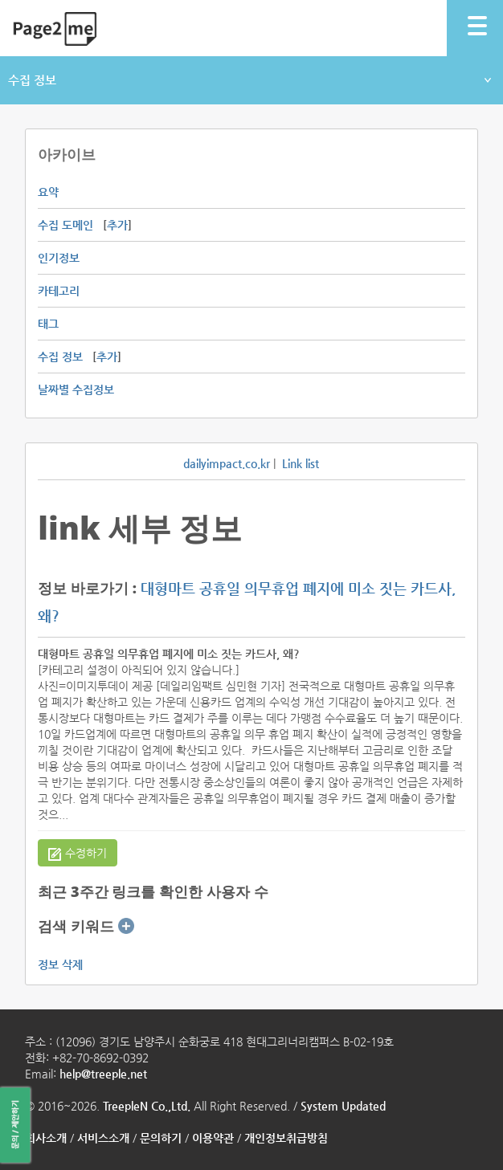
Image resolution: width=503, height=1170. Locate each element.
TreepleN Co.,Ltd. (146, 1105)
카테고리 (59, 290)
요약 (48, 191)
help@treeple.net (103, 1073)
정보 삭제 (60, 964)
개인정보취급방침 (286, 1137)
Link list (300, 463)
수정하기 (77, 853)
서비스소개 (103, 1137)
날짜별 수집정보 (76, 389)
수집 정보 (249, 80)
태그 (48, 323)
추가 (117, 224)
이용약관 (213, 1137)
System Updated (343, 1105)
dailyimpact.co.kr (226, 463)
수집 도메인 (65, 224)
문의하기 (161, 1137)
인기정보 (59, 257)
